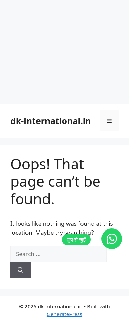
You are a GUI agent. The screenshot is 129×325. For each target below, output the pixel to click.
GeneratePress (64, 314)
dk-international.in (50, 121)
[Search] (20, 270)
